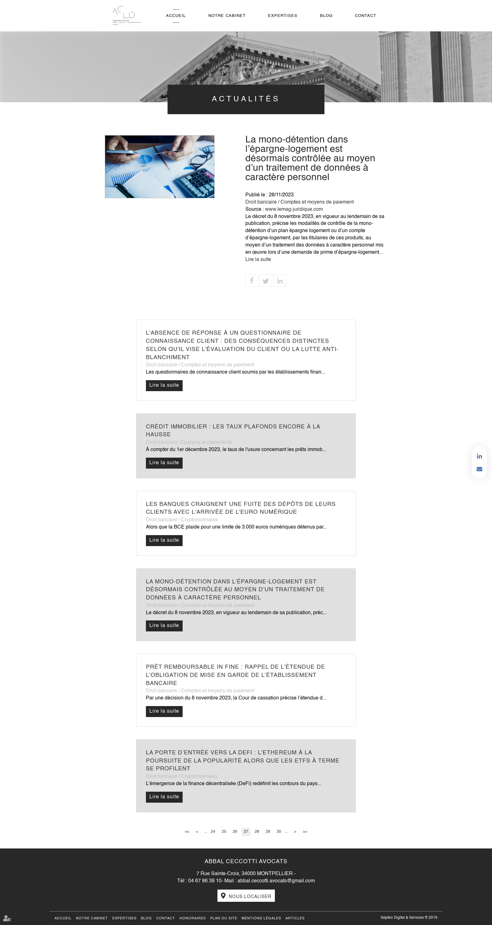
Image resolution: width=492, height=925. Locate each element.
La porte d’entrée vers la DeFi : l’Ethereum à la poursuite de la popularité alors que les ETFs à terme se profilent (243, 761)
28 (257, 832)
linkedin (479, 456)
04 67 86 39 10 (205, 881)
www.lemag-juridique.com (294, 209)
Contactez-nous (479, 469)
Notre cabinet (227, 16)
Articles (295, 918)
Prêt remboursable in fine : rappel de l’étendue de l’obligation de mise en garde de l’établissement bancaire (235, 675)
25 (224, 832)
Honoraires (192, 918)
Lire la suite (258, 259)
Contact (365, 16)
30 (279, 832)
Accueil (176, 16)
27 (246, 832)
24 (213, 832)
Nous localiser (250, 897)
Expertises (282, 16)
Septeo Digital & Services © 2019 (409, 918)
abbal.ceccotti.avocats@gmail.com (276, 881)
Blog (326, 16)
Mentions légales (261, 918)
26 (235, 832)
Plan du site (223, 918)
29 (268, 832)
